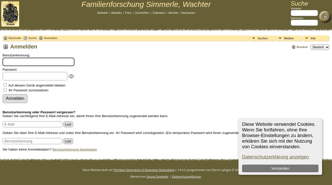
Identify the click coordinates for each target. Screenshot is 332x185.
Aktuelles (116, 12)
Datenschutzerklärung (186, 176)
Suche (32, 38)
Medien (289, 38)
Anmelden (50, 38)
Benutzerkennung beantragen (74, 149)
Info (313, 38)
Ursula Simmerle (157, 176)
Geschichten (142, 12)
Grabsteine (159, 12)
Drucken (302, 46)
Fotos (128, 12)
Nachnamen (188, 12)
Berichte (173, 12)
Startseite (102, 12)
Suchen (263, 38)
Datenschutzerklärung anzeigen (275, 156)
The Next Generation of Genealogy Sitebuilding (144, 170)
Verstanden (280, 168)
